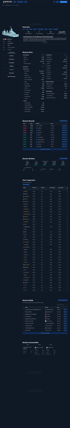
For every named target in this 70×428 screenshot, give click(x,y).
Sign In (57, 1)
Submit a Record (63, 120)
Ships (15, 1)
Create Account (63, 1)
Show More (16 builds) (45, 333)
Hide (42, 54)
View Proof (64, 125)
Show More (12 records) (45, 149)
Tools (26, 1)
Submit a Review (63, 158)
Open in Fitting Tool (62, 300)
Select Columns (26, 184)
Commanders (20, 1)
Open (65, 309)
